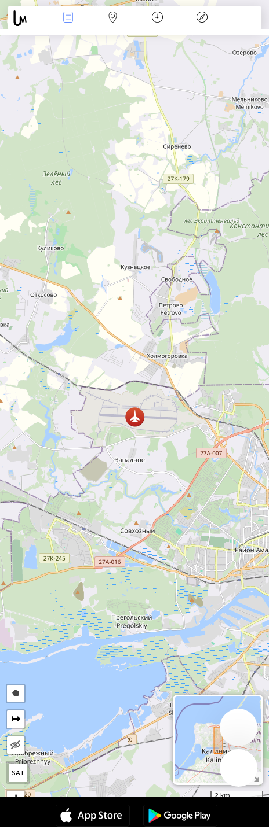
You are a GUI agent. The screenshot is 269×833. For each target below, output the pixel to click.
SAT (18, 773)
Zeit (157, 18)
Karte (113, 18)
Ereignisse (68, 18)
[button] (134, 417)
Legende (202, 18)
